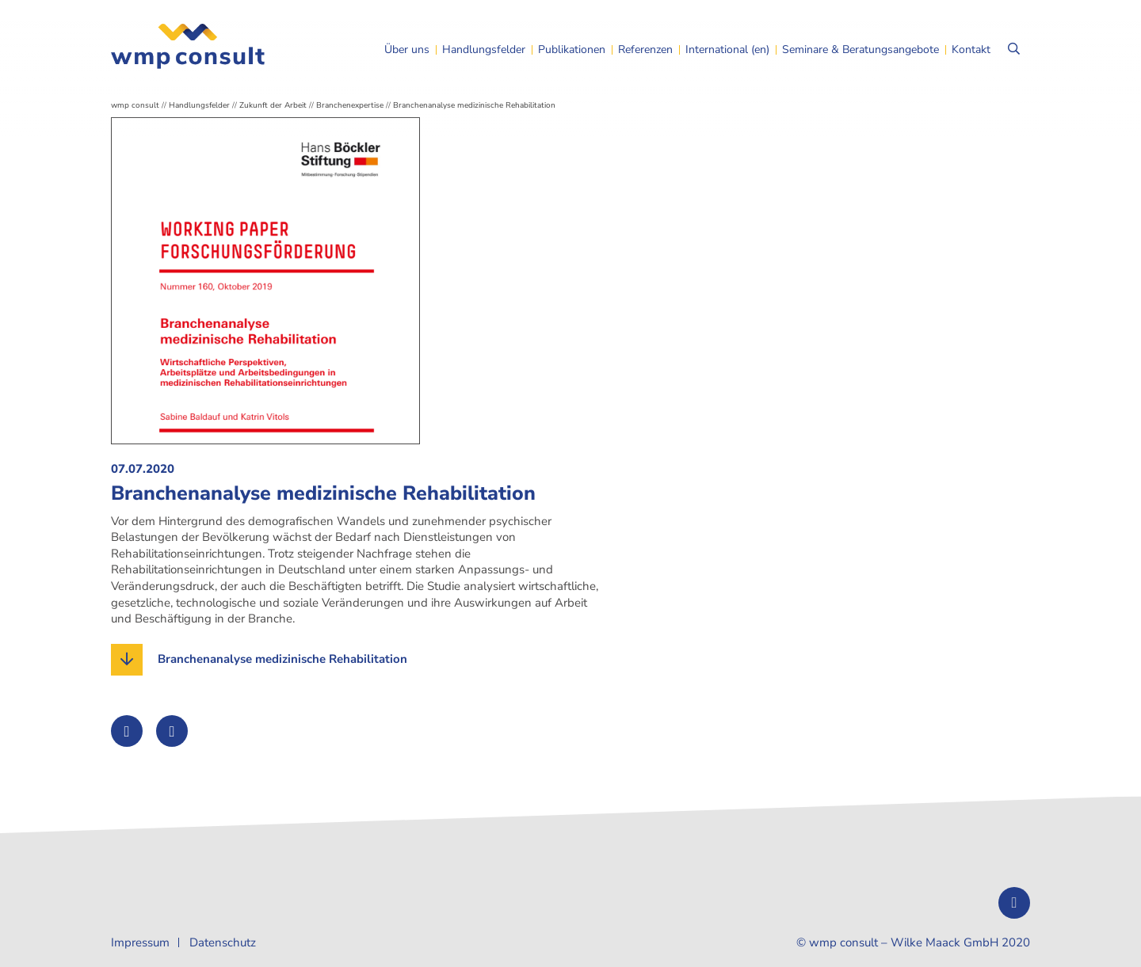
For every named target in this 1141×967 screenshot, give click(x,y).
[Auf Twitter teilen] (127, 731)
